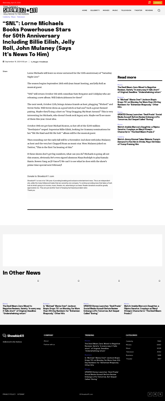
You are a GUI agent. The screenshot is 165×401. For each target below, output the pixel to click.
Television (21, 17)
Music (14, 17)
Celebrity (7, 17)
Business (121, 97)
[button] (159, 10)
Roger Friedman (40, 62)
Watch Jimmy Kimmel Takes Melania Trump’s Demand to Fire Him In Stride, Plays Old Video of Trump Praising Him (139, 141)
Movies (120, 85)
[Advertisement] (82, 250)
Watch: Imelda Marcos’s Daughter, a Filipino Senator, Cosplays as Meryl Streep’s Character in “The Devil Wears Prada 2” (139, 129)
